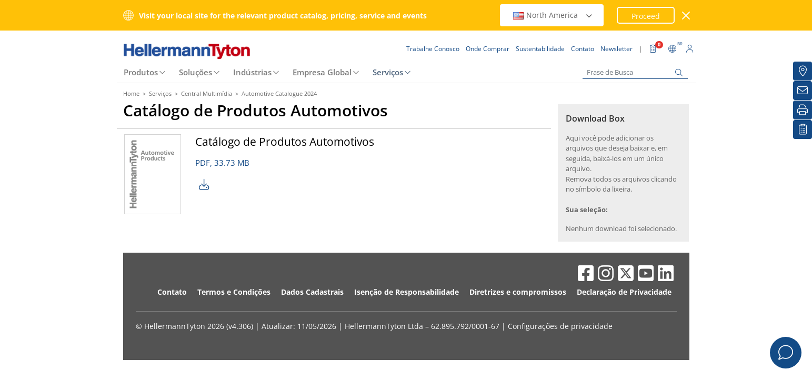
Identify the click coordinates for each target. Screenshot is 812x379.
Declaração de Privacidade (624, 292)
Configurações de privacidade (560, 326)
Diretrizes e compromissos (517, 292)
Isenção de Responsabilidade (406, 292)
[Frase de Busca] (635, 72)
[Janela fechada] (686, 15)
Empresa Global (322, 72)
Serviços (388, 72)
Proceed (645, 16)
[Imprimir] (802, 110)
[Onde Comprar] (802, 71)
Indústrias (252, 72)
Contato (172, 292)
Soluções (195, 72)
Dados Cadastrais (312, 292)
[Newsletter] (802, 90)
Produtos (141, 72)
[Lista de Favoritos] (802, 129)
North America (553, 15)
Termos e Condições (233, 292)
